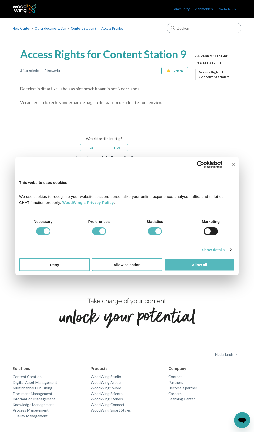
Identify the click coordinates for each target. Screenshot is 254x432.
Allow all (199, 264)
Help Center (21, 28)
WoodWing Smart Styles (111, 410)
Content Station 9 (84, 28)
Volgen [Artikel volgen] (178, 70)
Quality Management (30, 416)
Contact (175, 376)
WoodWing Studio (106, 376)
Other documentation (50, 28)
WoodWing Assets (106, 382)
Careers (175, 393)
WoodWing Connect (107, 404)
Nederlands (227, 9)
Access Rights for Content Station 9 (214, 74)
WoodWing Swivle (106, 388)
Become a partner (182, 388)
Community (181, 9)
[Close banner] (233, 164)
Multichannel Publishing (32, 388)
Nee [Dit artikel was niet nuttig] (117, 147)
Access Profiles (112, 28)
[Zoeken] (204, 28)
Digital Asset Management (35, 382)
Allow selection (126, 264)
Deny (54, 264)
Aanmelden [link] (204, 9)
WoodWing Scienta (107, 393)
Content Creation (27, 376)
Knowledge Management (33, 404)
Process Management (31, 410)
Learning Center (181, 399)
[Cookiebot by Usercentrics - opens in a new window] (200, 164)
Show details (213, 250)
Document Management (32, 393)
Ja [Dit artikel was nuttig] (91, 147)
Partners (175, 382)
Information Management (34, 399)
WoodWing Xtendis (107, 399)
